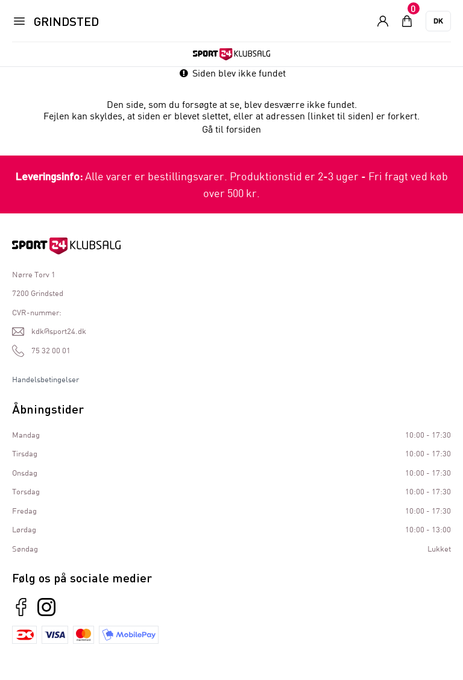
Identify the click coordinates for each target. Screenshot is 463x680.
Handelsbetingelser (45, 379)
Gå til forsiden (231, 128)
